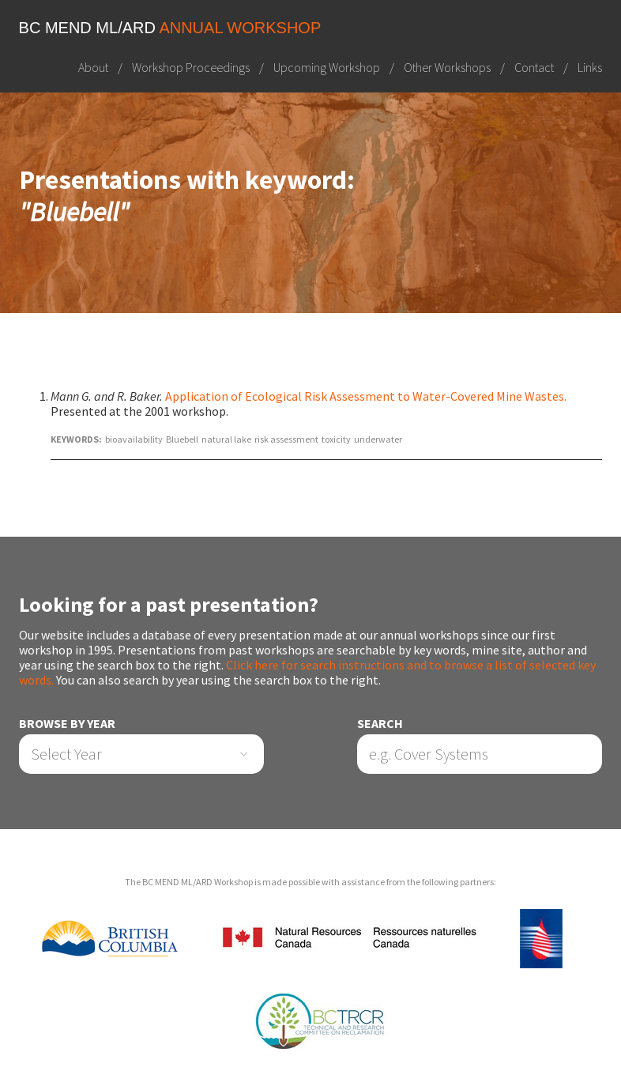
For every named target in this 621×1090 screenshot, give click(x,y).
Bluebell (182, 439)
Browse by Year (67, 723)
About (93, 67)
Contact (534, 67)
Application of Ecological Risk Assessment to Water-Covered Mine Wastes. (365, 396)
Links (590, 67)
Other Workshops (447, 67)
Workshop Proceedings (191, 67)
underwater (378, 439)
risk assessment (286, 439)
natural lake (226, 439)
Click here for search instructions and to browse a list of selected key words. (307, 672)
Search (380, 723)
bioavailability (134, 439)
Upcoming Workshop (326, 67)
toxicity (336, 439)
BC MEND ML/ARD (170, 27)
